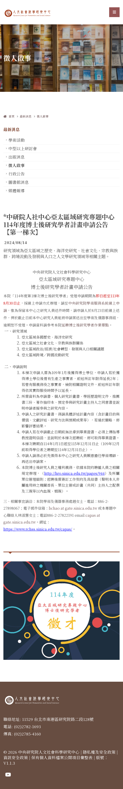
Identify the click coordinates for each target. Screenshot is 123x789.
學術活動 (16, 140)
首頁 (9, 116)
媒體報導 (16, 190)
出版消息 (16, 157)
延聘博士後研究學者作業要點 (85, 325)
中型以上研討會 (22, 148)
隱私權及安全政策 (99, 752)
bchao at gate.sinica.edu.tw (73, 508)
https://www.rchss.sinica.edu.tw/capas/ (37, 529)
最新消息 (26, 116)
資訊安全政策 (15, 757)
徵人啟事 (43, 116)
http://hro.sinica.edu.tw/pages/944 (74, 473)
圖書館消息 (18, 182)
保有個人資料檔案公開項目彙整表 (62, 757)
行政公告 (16, 174)
